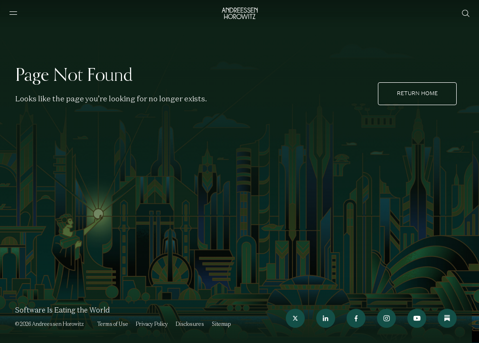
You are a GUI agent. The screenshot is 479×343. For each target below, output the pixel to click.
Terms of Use (112, 324)
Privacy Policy (152, 324)
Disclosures (190, 324)
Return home (417, 93)
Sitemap (221, 324)
